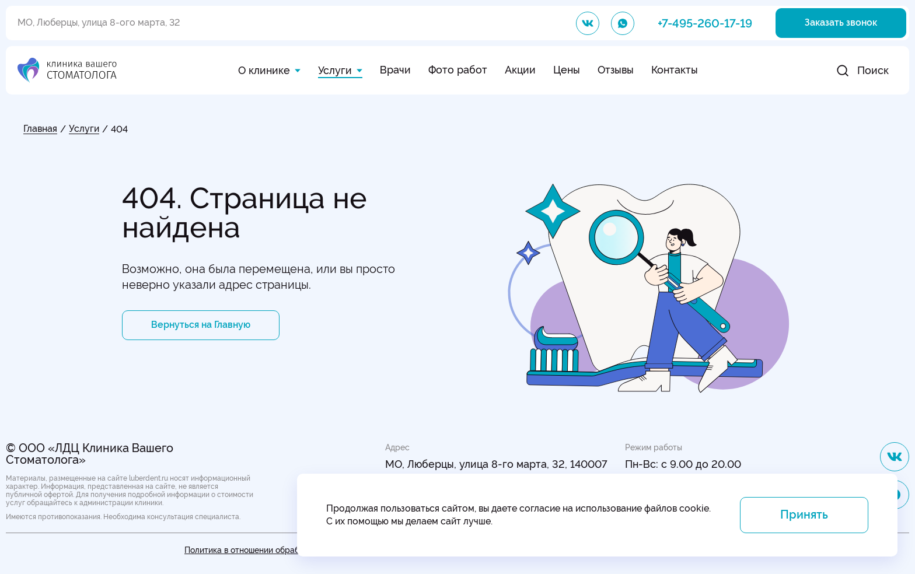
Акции (520, 70)
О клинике (264, 70)
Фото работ (457, 70)
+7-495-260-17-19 (705, 23)
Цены (566, 70)
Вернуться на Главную (200, 324)
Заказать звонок (841, 22)
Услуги (335, 70)
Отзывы (616, 70)
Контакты (674, 70)
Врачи (395, 70)
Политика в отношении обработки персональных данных (295, 550)
